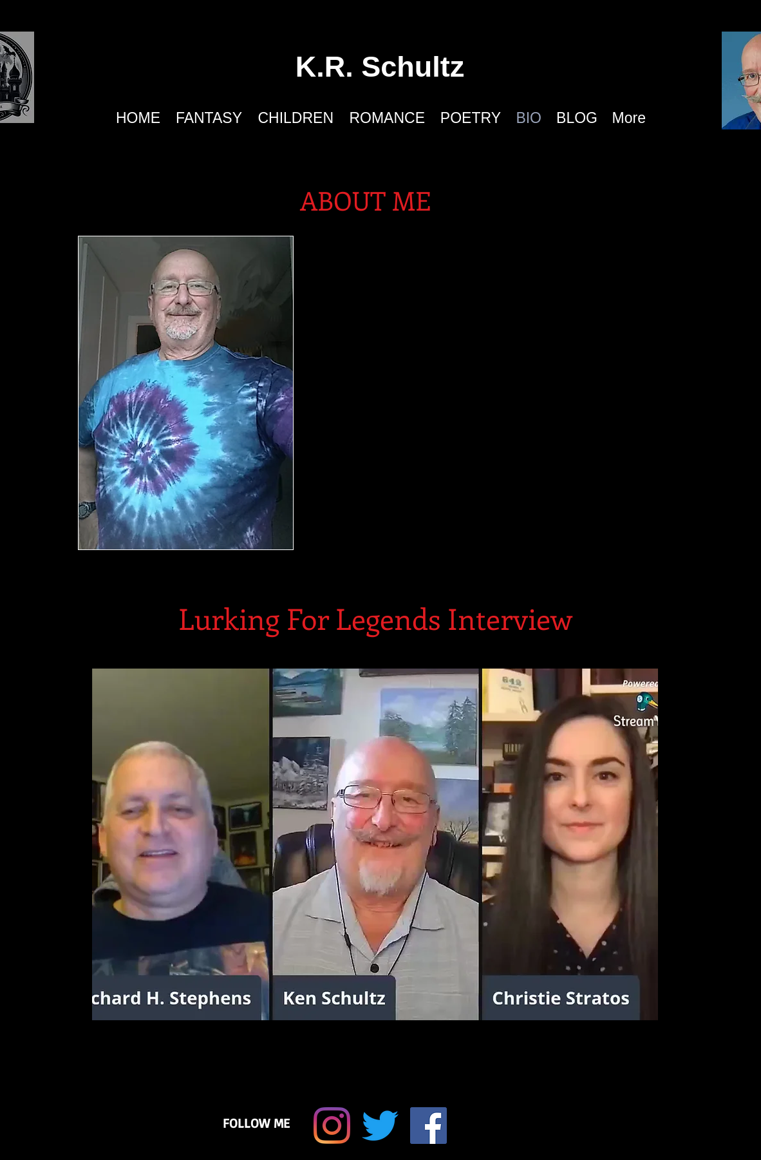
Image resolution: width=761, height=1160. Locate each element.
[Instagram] (332, 1125)
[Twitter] (380, 1125)
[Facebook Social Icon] (428, 1125)
